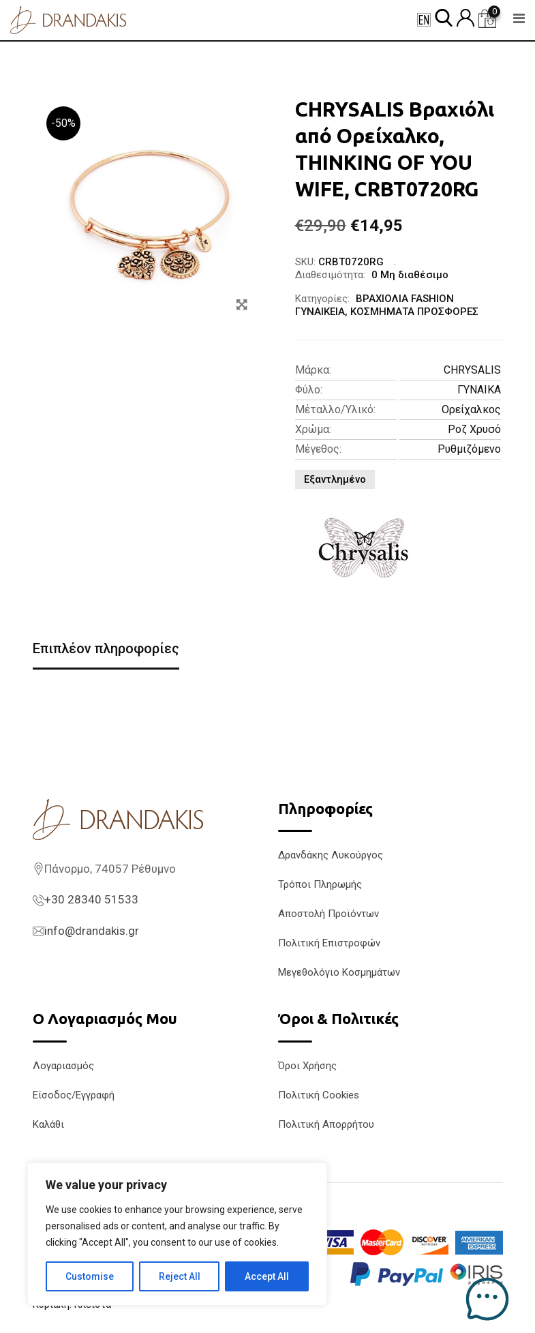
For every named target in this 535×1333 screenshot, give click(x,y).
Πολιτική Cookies (318, 1095)
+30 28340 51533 (91, 899)
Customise (89, 1276)
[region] (177, 1234)
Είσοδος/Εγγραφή (73, 1095)
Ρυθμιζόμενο (469, 449)
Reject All (179, 1276)
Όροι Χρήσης (307, 1066)
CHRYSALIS (472, 369)
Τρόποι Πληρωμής (320, 884)
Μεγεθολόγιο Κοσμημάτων (339, 972)
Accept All (267, 1276)
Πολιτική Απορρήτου (326, 1124)
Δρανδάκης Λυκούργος (330, 855)
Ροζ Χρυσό (474, 429)
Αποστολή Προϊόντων (328, 914)
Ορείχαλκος (471, 409)
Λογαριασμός (63, 1066)
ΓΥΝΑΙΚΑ (479, 389)
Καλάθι (48, 1124)
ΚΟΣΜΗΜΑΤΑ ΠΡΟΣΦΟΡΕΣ (414, 311)
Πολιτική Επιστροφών (329, 943)
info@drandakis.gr (91, 931)
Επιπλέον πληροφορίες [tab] (106, 648)
